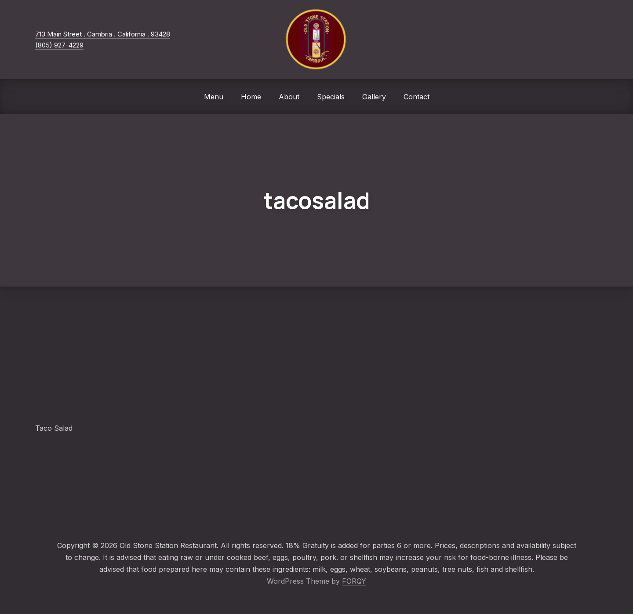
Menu (213, 96)
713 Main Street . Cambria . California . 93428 (102, 34)
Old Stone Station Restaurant (168, 545)
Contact (416, 96)
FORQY (354, 581)
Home (251, 96)
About (289, 96)
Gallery (374, 96)
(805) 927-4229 (59, 45)
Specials (331, 96)
